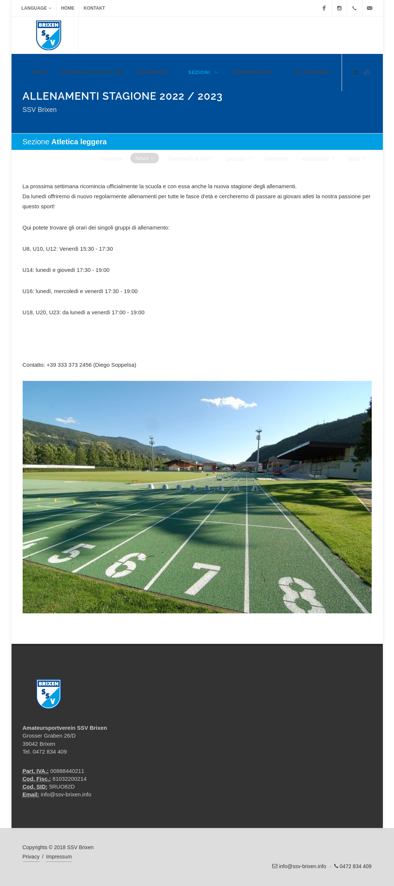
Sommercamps (257, 72)
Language (37, 8)
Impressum (59, 857)
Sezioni (203, 72)
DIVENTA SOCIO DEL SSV (91, 72)
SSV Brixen (156, 72)
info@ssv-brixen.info (66, 794)
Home (67, 8)
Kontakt (94, 8)
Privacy (31, 857)
